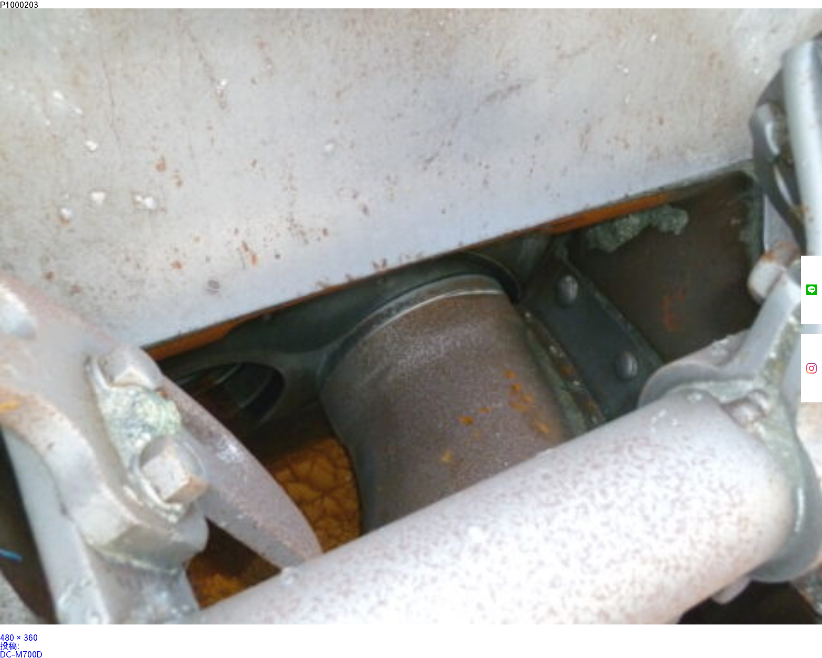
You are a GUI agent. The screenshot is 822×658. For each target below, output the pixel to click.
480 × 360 (19, 637)
